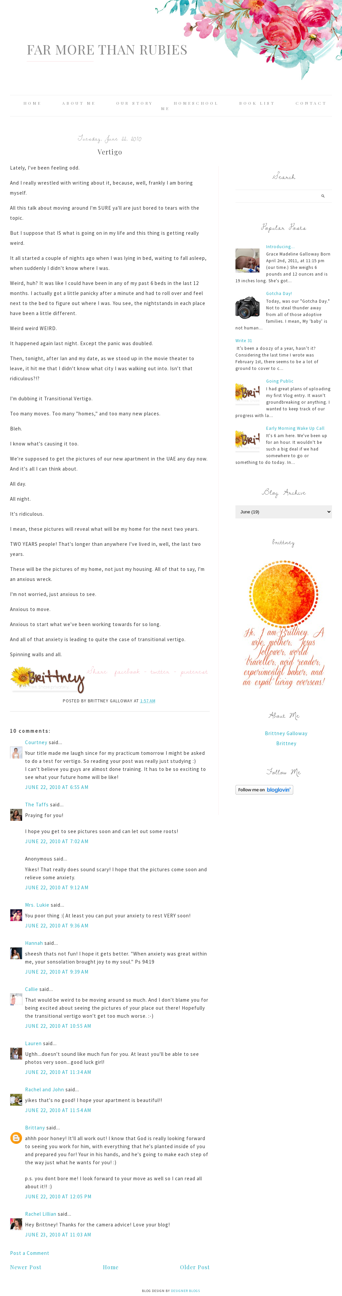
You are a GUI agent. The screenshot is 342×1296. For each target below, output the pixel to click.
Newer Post (25, 1267)
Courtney (36, 742)
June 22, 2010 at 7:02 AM (57, 841)
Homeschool (196, 103)
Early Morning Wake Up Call (295, 428)
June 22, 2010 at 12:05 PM (58, 1196)
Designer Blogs (185, 1291)
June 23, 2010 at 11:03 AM (58, 1234)
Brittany (35, 1127)
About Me (79, 103)
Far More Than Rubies (107, 49)
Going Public (280, 381)
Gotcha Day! (279, 293)
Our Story (134, 103)
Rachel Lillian (40, 1214)
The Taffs (37, 804)
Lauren (33, 1043)
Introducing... (280, 247)
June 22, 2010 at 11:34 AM (58, 1072)
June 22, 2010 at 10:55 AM (58, 1026)
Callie (31, 989)
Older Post (195, 1267)
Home (32, 103)
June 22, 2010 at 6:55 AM (57, 787)
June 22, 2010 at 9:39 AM (57, 972)
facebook (127, 671)
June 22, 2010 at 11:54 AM (58, 1110)
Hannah (34, 943)
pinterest (194, 671)
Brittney (286, 743)
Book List (257, 103)
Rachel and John (44, 1089)
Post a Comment (29, 1253)
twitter (160, 671)
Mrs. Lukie (37, 905)
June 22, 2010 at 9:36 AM (57, 925)
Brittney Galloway (286, 733)
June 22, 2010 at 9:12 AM (57, 887)
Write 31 (243, 340)
